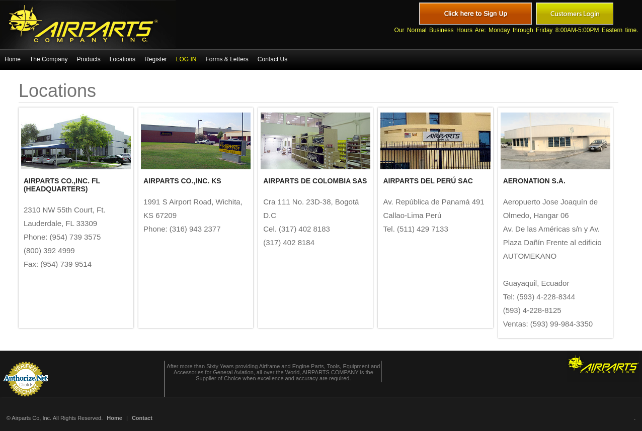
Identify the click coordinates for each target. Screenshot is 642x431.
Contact (142, 418)
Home (114, 418)
